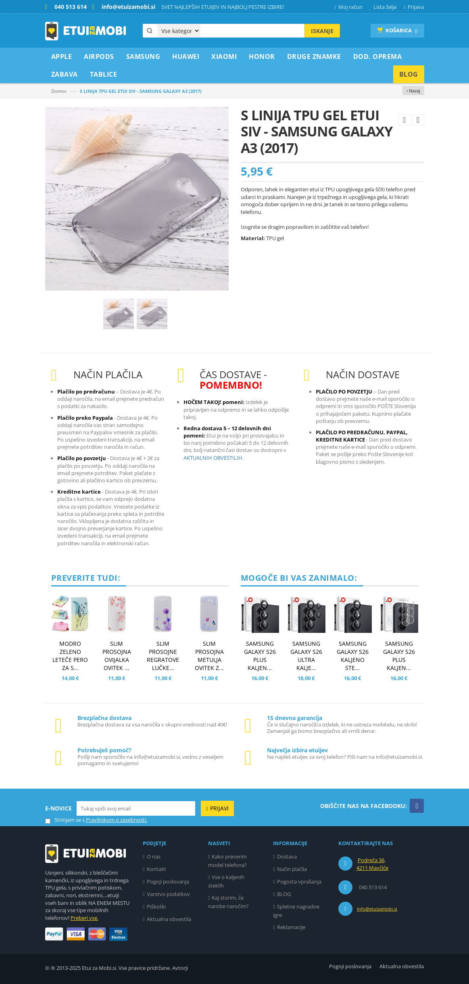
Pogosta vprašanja (299, 881)
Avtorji (180, 967)
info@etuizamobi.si (377, 909)
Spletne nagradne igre (296, 911)
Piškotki (156, 906)
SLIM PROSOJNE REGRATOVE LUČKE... (163, 656)
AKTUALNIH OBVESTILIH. (213, 457)
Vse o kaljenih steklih (226, 881)
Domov (59, 91)
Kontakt (156, 869)
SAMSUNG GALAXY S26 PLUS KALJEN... (260, 656)
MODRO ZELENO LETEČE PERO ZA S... (70, 656)
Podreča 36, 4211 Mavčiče (372, 864)
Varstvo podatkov (168, 894)
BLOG (284, 894)
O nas (154, 856)
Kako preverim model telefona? (227, 861)
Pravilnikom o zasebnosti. (116, 819)
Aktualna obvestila (169, 919)
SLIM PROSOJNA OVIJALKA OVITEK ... (116, 656)
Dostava (287, 856)
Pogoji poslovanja (168, 881)
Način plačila (292, 869)
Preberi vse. (84, 917)
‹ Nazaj (413, 91)
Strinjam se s (65, 820)
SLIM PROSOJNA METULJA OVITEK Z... (209, 656)
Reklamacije (291, 927)
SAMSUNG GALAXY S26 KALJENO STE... (353, 656)
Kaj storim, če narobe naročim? (228, 902)
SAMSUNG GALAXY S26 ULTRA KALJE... (306, 656)
